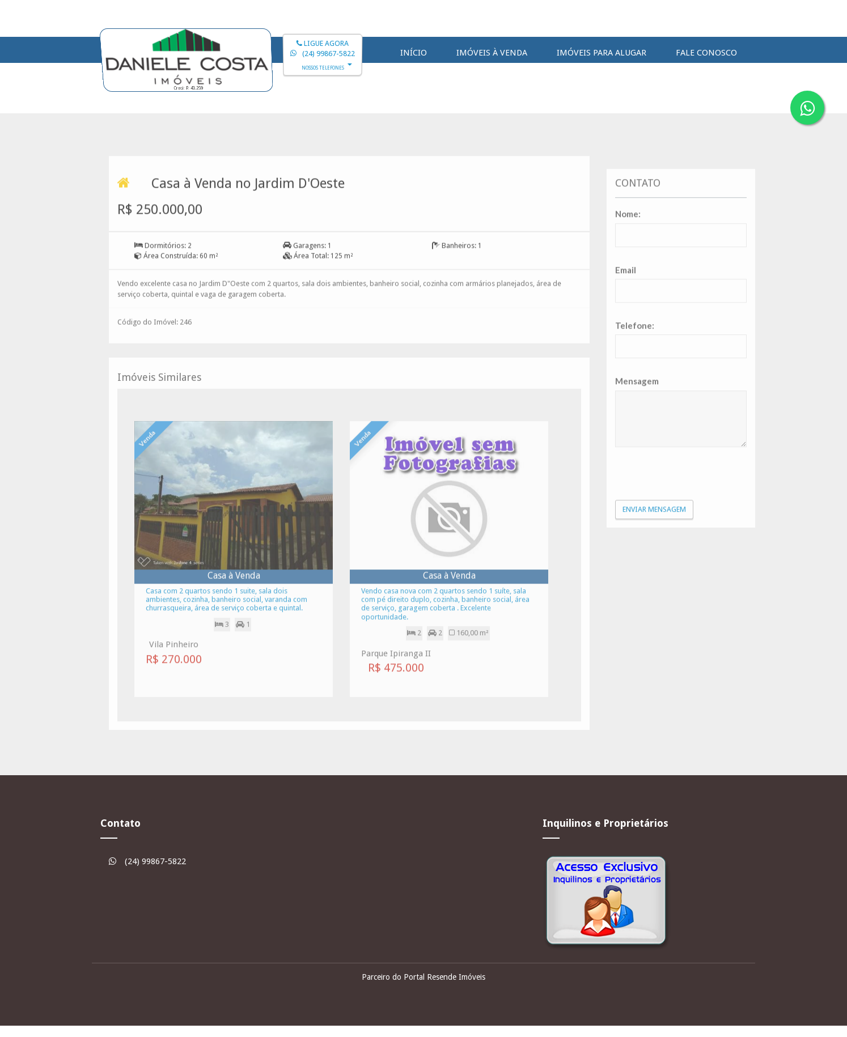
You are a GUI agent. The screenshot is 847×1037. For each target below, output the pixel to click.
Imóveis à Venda (491, 53)
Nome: (628, 286)
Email (625, 342)
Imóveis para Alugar (601, 53)
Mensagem (637, 453)
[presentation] (681, 545)
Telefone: (634, 398)
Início (413, 53)
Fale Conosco (706, 53)
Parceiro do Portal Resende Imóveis (423, 976)
